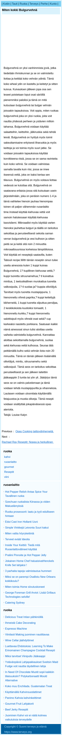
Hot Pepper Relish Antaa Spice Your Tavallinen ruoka (26, 493)
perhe (44, 3)
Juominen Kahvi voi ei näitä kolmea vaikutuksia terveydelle (26, 717)
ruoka (23, 3)
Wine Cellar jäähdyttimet (19, 640)
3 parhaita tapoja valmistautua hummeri (28, 571)
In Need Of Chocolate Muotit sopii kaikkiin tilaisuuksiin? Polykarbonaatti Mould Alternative (29, 676)
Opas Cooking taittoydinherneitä (35, 431)
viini (6, 476)
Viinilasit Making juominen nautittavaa (27, 634)
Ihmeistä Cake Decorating (20, 622)
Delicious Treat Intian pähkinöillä (24, 617)
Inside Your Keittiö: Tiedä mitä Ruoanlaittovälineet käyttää (22, 547)
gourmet (9, 466)
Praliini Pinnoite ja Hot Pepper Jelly (25, 555)
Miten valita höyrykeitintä (19, 533)
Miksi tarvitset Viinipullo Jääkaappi (25, 656)
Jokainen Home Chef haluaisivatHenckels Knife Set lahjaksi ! (29, 563)
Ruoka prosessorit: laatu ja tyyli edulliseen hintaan (29, 513)
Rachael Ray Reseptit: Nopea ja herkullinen (28, 442)
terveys (34, 3)
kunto (53, 3)
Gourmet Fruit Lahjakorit (19, 703)
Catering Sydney (15, 602)
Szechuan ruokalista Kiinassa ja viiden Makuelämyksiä (27, 503)
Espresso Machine (16, 628)
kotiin (6, 3)
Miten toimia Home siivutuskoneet (25, 586)
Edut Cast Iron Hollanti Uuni (21, 521)
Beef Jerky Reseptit (16, 709)
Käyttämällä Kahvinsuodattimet (23, 692)
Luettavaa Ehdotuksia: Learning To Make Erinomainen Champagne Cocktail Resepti (30, 648)
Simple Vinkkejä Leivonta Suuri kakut (27, 527)
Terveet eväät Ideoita (17, 539)
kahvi (7, 456)
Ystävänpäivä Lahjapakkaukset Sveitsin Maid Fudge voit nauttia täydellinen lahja (31, 664)
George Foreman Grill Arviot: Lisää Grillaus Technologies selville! (30, 594)
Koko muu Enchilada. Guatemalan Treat (28, 686)
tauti (15, 3)
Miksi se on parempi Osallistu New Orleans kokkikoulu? (30, 578)
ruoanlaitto (10, 461)
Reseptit (9, 471)
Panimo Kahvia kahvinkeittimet (23, 697)
